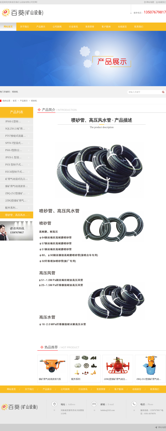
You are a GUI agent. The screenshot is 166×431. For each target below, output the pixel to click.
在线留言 (122, 26)
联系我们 (138, 26)
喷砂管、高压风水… (16, 215)
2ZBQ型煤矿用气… (15, 200)
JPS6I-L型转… (13, 121)
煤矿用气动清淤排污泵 (50, 379)
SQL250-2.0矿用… (15, 128)
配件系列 (75, 379)
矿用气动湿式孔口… (16, 179)
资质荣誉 (89, 26)
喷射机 (15, 92)
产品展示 (40, 26)
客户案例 (106, 26)
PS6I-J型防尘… (13, 150)
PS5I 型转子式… (14, 164)
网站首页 (8, 26)
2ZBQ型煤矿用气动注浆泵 (116, 379)
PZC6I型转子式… (14, 171)
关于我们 (24, 26)
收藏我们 (161, 2)
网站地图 (149, 2)
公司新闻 (57, 26)
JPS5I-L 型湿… (13, 157)
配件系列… (11, 207)
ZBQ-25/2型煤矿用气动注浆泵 (151, 379)
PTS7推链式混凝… (15, 135)
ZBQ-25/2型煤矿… (15, 193)
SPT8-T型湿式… (14, 143)
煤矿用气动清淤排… (16, 186)
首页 (15, 101)
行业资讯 (73, 26)
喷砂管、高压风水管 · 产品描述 (101, 123)
